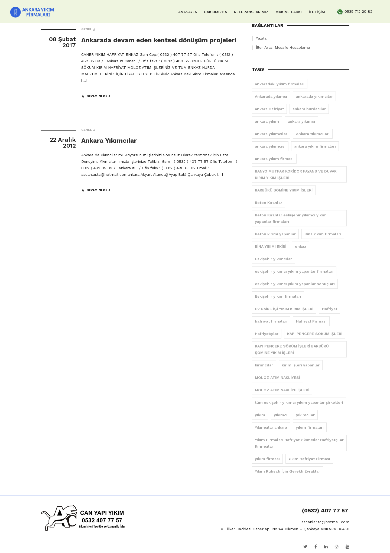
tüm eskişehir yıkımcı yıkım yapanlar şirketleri (299, 402)
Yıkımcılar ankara (271, 427)
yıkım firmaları (310, 427)
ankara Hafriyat (269, 109)
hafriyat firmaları (271, 321)
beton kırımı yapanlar (275, 234)
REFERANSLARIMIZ (251, 12)
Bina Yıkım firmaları (322, 234)
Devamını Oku (98, 96)
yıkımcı (280, 415)
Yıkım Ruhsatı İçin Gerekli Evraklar (287, 471)
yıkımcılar (305, 415)
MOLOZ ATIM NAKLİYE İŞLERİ (282, 390)
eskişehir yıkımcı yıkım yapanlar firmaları (294, 271)
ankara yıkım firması (274, 159)
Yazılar (262, 38)
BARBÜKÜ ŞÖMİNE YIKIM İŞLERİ (284, 190)
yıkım (260, 415)
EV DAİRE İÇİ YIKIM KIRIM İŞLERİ (284, 309)
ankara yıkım (267, 121)
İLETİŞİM (317, 12)
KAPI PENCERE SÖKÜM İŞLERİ (314, 333)
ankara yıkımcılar (271, 134)
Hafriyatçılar (266, 333)
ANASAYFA (187, 12)
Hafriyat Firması (311, 321)
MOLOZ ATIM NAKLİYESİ (277, 377)
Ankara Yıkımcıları (313, 134)
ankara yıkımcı (301, 121)
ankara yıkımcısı (270, 146)
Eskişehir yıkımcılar (273, 259)
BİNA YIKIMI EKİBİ (270, 246)
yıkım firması (267, 459)
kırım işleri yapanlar (301, 365)
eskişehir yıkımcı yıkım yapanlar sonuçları (295, 284)
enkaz (300, 246)
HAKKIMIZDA (215, 12)
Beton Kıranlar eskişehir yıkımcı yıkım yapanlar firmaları (291, 218)
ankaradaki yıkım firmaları (279, 84)
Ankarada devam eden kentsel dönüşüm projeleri (158, 40)
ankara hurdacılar (309, 109)
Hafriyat (329, 309)
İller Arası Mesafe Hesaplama (283, 47)
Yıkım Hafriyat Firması (309, 459)
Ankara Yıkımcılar (109, 140)
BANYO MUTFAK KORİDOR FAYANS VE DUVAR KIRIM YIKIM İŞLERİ (296, 174)
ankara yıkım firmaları (315, 146)
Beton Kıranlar (268, 202)
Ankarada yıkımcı (271, 96)
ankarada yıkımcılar (314, 96)
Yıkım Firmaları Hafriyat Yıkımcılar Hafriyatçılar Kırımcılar (299, 443)
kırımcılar (264, 365)
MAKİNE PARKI (288, 12)
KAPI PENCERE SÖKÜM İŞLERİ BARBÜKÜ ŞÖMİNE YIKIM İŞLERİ (292, 349)
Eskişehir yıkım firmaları (278, 296)
